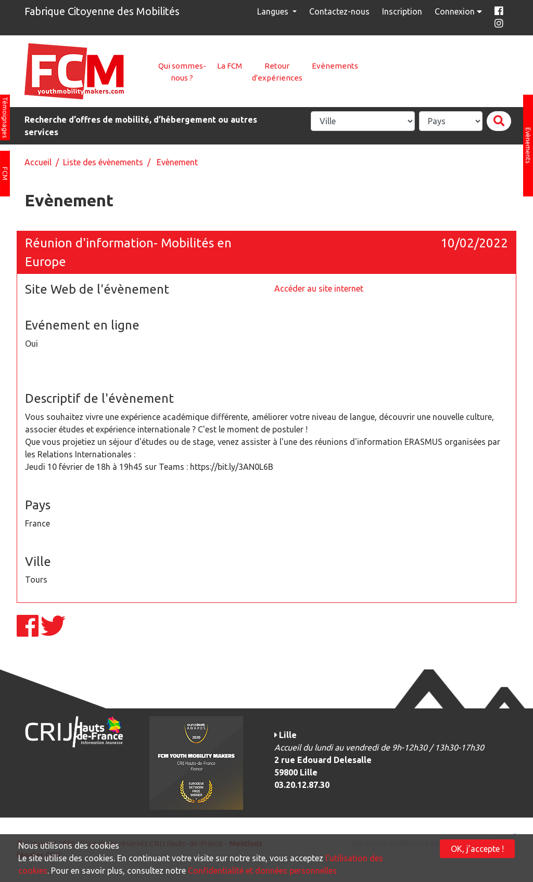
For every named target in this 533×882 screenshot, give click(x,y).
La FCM (229, 65)
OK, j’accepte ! (477, 848)
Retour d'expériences (277, 71)
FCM (5, 173)
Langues (273, 11)
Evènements (335, 65)
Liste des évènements (103, 162)
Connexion (459, 11)
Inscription (402, 11)
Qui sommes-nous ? (182, 71)
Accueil (38, 162)
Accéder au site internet (318, 288)
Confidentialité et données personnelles (262, 870)
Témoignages (5, 117)
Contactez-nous (339, 11)
